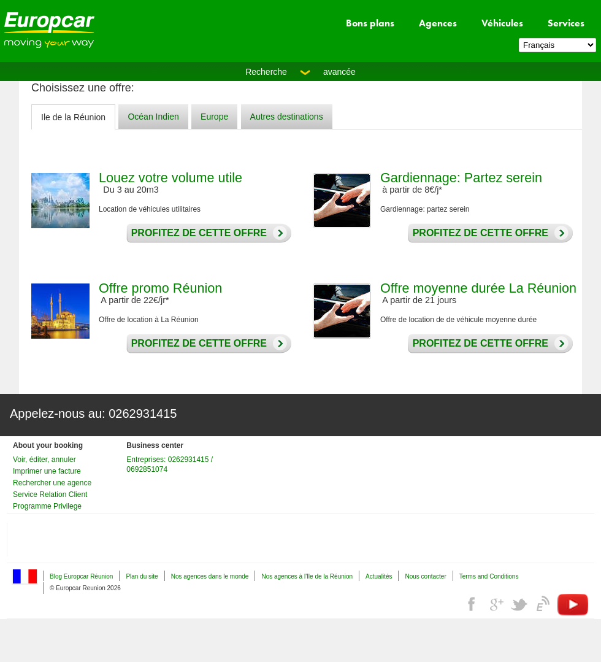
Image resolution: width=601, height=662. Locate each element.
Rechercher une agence (52, 483)
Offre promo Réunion (160, 288)
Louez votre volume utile (170, 177)
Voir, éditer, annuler (44, 459)
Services (566, 23)
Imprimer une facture (47, 471)
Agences (438, 23)
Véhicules (502, 23)
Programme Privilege (47, 506)
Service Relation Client (50, 494)
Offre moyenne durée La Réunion (478, 288)
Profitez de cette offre (196, 233)
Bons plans (370, 23)
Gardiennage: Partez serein (461, 177)
